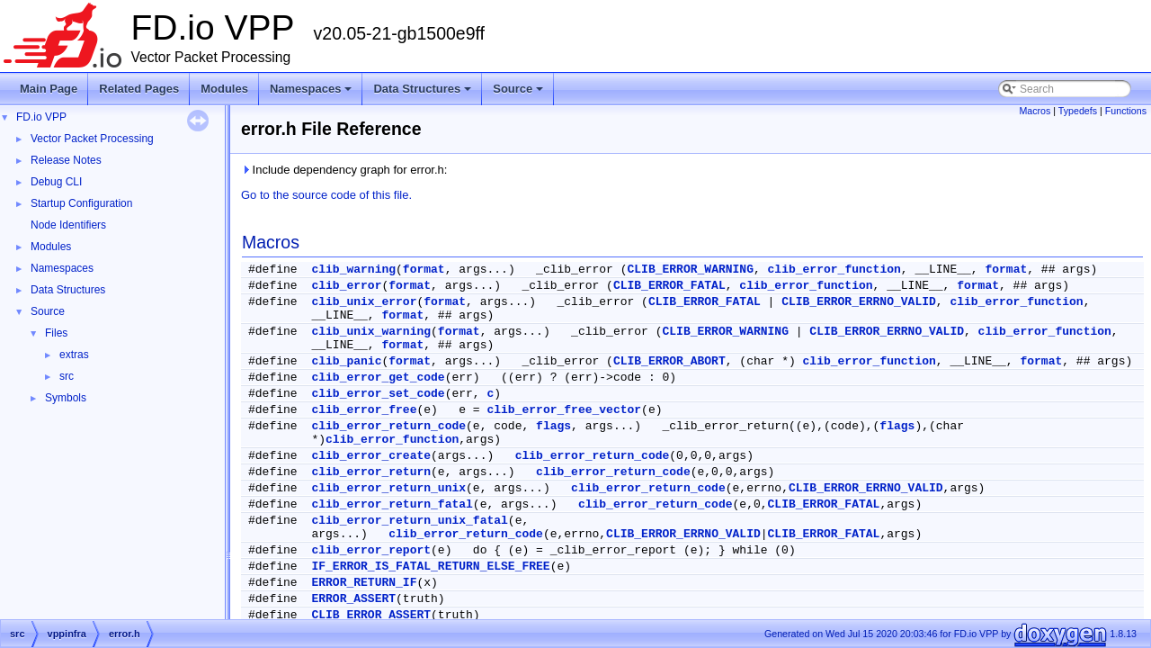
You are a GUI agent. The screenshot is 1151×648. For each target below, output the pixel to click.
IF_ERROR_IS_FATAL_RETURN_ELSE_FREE (430, 566)
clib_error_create (371, 456)
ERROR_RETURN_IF (363, 583)
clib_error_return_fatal (391, 504)
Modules (224, 88)
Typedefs (1077, 110)
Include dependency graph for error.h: (344, 169)
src (66, 376)
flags (553, 426)
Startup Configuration (81, 203)
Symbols (65, 398)
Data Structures (423, 93)
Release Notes (66, 160)
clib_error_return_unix (388, 488)
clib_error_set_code (377, 393)
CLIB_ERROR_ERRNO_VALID (858, 302)
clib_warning (353, 269)
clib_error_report (371, 550)
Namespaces (312, 93)
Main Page (48, 88)
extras (74, 354)
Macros (1034, 110)
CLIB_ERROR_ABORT (669, 361)
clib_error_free (363, 410)
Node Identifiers (68, 225)
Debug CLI (56, 182)
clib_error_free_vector (563, 410)
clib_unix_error (363, 302)
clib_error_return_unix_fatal (409, 520)
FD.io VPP (41, 117)
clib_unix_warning (371, 331)
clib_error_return (371, 472)
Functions (1126, 110)
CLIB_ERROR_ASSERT (371, 615)
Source (519, 93)
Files (56, 333)
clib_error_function (834, 269)
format (424, 269)
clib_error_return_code (388, 426)
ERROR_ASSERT (353, 599)
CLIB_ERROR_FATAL (669, 285)
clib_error (346, 285)
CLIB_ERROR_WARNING (691, 269)
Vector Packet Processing (92, 138)
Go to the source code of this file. (326, 195)
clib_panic (346, 361)
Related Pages (139, 88)
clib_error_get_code (377, 377)
